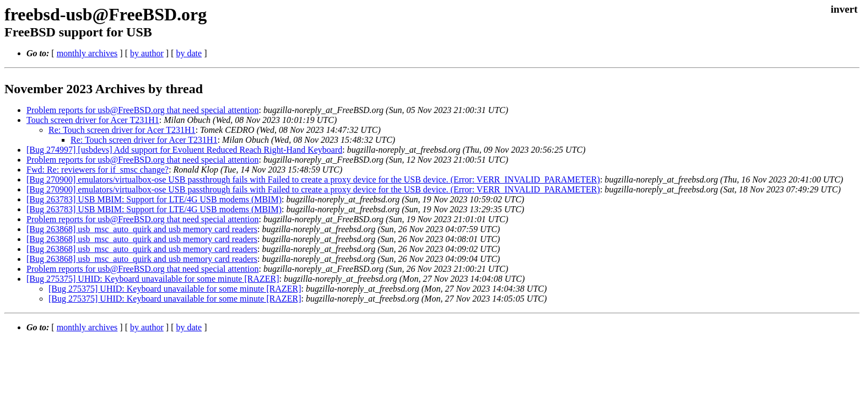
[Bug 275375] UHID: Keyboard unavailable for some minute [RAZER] (152, 278)
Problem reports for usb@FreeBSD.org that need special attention (142, 110)
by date (189, 53)
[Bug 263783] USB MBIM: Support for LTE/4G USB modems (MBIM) (154, 199)
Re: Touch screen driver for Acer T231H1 (122, 130)
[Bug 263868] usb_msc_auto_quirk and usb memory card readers (141, 229)
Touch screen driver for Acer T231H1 (92, 120)
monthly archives (87, 53)
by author (147, 53)
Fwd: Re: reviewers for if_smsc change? (97, 169)
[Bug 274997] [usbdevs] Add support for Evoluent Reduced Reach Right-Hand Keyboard (184, 149)
